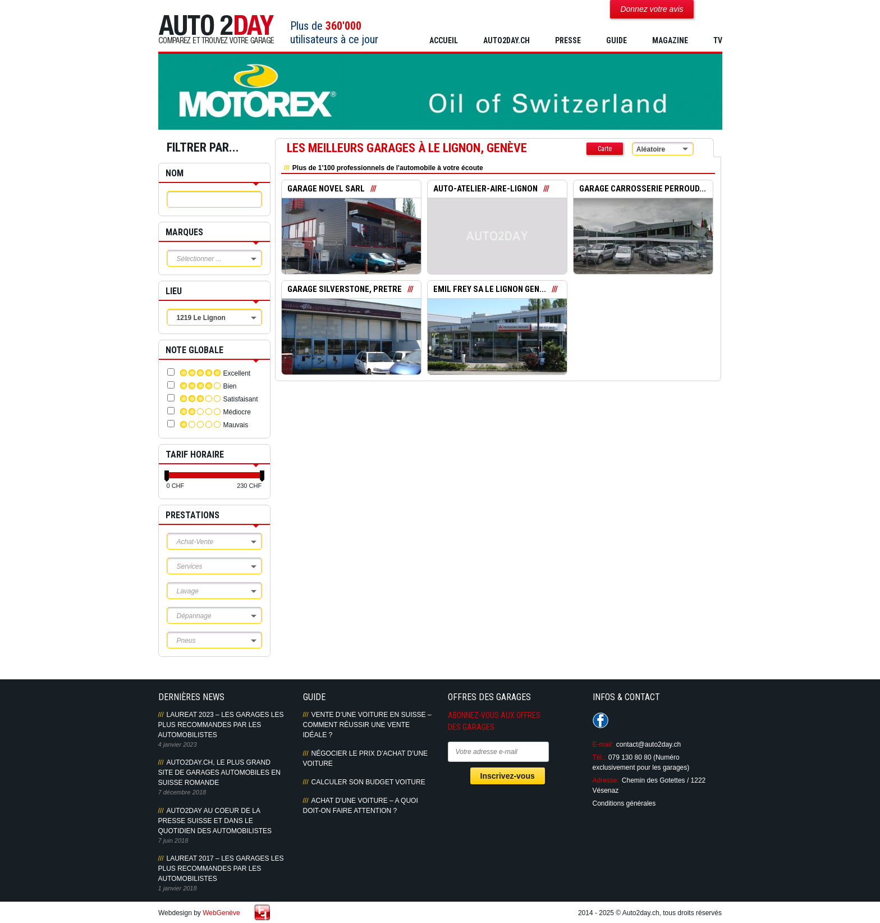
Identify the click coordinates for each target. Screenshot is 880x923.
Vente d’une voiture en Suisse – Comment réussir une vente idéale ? (367, 725)
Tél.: (599, 757)
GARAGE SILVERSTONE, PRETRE (345, 290)
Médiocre (237, 412)
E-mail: (603, 744)
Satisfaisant (240, 399)
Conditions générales (624, 803)
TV (717, 40)
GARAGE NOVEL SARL (326, 189)
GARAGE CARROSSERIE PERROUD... (642, 189)
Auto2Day (216, 29)
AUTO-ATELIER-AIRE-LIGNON (486, 189)
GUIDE (616, 40)
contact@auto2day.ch (648, 744)
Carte (605, 149)
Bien (230, 386)
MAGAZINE (670, 40)
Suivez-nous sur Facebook (600, 720)
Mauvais (236, 425)
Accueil (443, 40)
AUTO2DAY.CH (506, 40)
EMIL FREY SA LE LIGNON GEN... (489, 290)
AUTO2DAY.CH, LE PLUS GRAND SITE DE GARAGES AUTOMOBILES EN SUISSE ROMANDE (219, 772)
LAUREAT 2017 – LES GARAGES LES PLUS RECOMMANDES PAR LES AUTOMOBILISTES (221, 869)
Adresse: (606, 780)
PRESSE (568, 40)
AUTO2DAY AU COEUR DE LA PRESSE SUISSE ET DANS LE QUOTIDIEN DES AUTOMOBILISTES (215, 821)
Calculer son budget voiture (368, 782)
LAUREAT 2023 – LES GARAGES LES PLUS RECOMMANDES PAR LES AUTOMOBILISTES (221, 725)
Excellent (237, 373)
